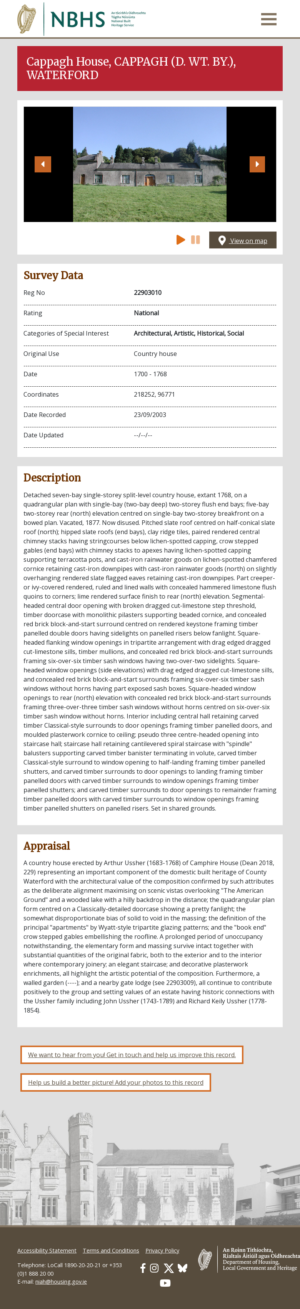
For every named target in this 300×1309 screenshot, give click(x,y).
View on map (242, 241)
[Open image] (150, 164)
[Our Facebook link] (142, 1268)
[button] (43, 164)
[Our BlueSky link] (182, 1268)
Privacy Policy (162, 1250)
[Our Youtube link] (165, 1283)
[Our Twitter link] (169, 1268)
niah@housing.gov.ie (61, 1281)
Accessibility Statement (47, 1250)
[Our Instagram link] (154, 1268)
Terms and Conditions (111, 1250)
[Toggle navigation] (269, 19)
